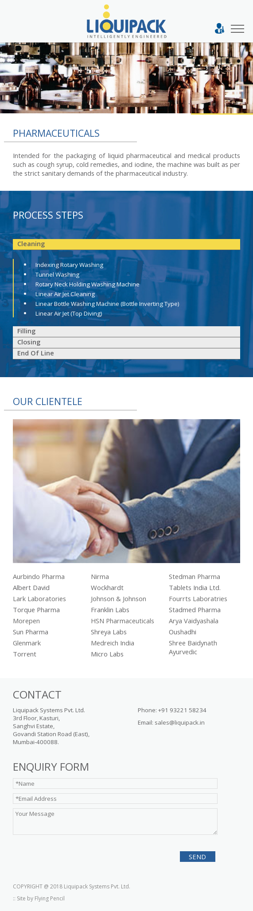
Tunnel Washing (57, 274)
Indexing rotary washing (69, 265)
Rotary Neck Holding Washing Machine (87, 284)
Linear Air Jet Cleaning (65, 294)
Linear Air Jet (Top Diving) (68, 313)
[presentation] (67, 853)
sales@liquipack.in (180, 722)
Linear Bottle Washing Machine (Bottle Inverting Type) (107, 304)
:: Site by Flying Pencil (39, 898)
